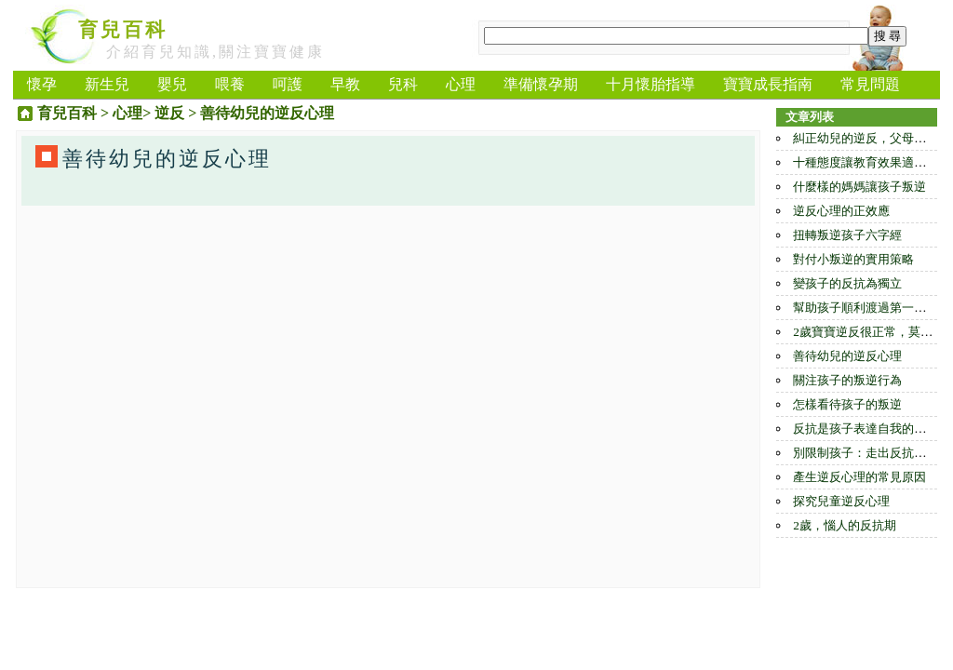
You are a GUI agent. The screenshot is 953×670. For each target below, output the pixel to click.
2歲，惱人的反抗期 (844, 525)
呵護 (287, 84)
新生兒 (107, 84)
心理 (461, 84)
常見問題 (870, 84)
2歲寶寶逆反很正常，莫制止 (869, 332)
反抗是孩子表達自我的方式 (865, 429)
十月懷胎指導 (650, 84)
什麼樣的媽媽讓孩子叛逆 (859, 187)
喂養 (230, 84)
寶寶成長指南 (767, 84)
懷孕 (42, 84)
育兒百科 (123, 30)
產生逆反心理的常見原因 (859, 477)
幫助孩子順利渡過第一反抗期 (871, 308)
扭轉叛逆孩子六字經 (847, 235)
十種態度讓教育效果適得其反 (871, 162)
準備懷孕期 (540, 84)
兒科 (403, 84)
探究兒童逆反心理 (841, 501)
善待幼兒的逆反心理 (847, 356)
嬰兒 (172, 84)
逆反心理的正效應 (841, 211)
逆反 (169, 113)
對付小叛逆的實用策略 (853, 259)
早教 (345, 84)
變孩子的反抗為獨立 (847, 283)
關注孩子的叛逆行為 (847, 380)
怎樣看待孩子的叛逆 (847, 404)
